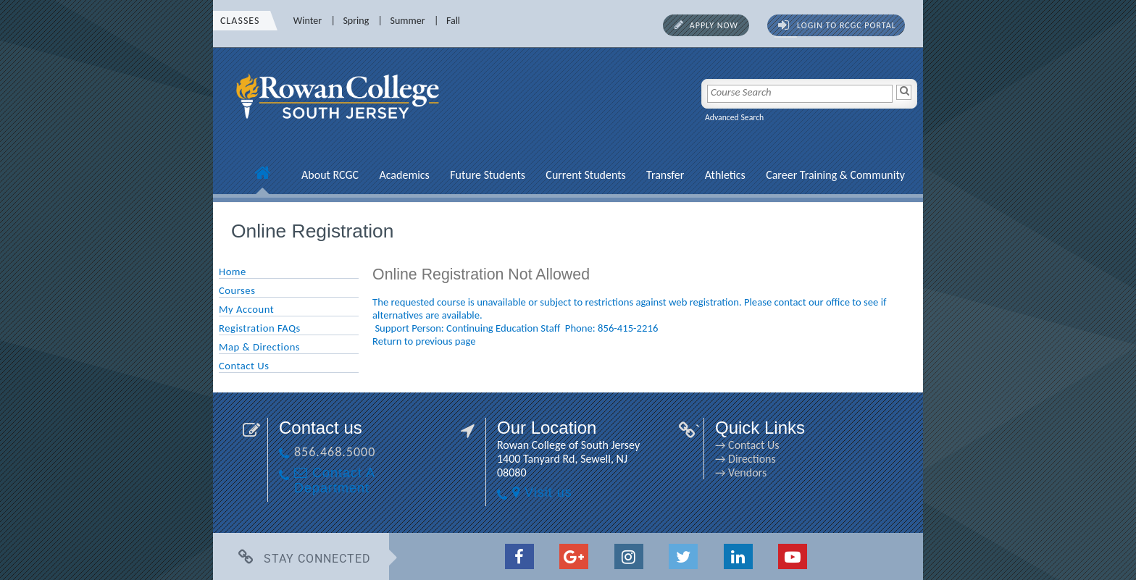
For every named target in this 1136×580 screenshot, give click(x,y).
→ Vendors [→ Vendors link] (741, 472)
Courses (237, 290)
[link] (339, 126)
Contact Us (244, 365)
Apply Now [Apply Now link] (714, 25)
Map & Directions (259, 346)
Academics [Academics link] (404, 175)
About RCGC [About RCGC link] (330, 175)
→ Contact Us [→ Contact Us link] (747, 445)
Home (232, 271)
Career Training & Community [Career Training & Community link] (835, 175)
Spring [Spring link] (356, 20)
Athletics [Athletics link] (725, 175)
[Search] (903, 92)
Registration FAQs (260, 328)
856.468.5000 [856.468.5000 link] (334, 452)
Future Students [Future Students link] (487, 175)
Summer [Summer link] (407, 20)
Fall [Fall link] (453, 20)
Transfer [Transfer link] (665, 175)
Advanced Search (734, 117)
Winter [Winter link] (307, 20)
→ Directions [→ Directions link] (745, 459)
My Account (246, 309)
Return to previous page (424, 341)
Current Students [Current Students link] (585, 175)
